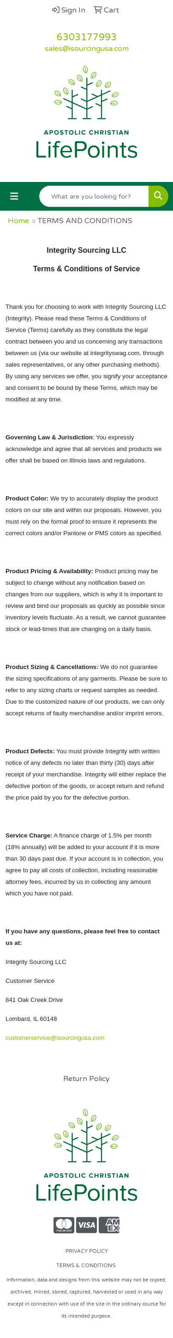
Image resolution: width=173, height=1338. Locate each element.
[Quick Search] (94, 196)
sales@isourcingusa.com (87, 48)
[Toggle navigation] (14, 196)
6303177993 (87, 37)
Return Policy (86, 1078)
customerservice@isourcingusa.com (55, 1037)
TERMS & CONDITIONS (86, 1266)
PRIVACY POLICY (87, 1251)
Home (18, 220)
